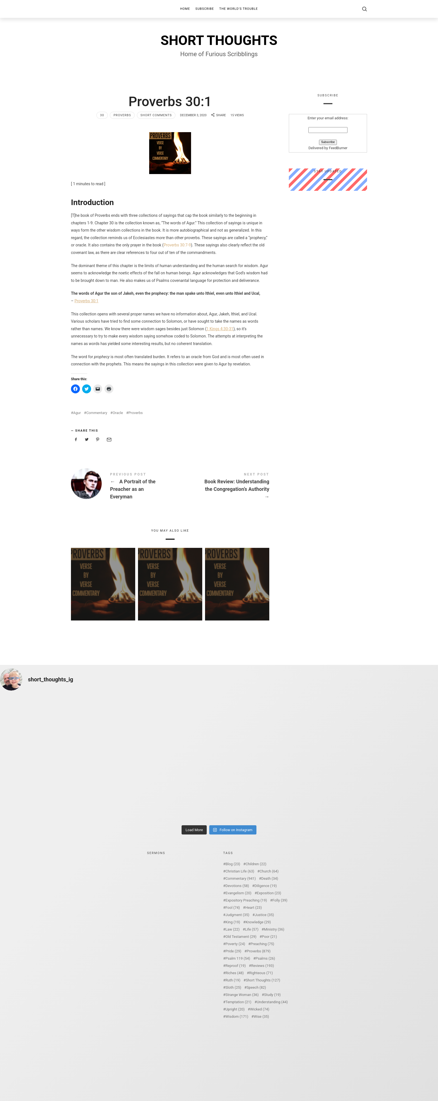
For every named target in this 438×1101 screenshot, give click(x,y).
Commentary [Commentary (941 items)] (240, 878)
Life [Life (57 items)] (251, 929)
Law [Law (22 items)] (232, 929)
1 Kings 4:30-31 (219, 329)
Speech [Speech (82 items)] (256, 987)
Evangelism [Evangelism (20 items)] (238, 893)
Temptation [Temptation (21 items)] (238, 1002)
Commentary (96, 413)
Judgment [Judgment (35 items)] (237, 915)
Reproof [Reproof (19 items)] (235, 965)
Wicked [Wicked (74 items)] (259, 1009)
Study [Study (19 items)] (272, 995)
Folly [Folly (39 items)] (279, 900)
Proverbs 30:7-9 (177, 245)
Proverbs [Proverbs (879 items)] (258, 951)
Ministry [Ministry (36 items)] (274, 929)
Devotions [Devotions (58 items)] (237, 886)
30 (102, 115)
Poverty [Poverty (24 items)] (235, 944)
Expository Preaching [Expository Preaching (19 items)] (246, 900)
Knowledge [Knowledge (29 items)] (258, 922)
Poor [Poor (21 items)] (269, 936)
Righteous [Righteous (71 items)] (261, 973)
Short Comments (156, 115)
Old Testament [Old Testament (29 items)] (240, 936)
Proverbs (122, 115)
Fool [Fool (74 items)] (232, 907)
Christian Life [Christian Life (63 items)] (239, 871)
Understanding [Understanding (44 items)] (272, 1002)
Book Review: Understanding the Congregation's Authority (219, 486)
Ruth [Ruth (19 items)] (232, 980)
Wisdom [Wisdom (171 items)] (236, 1016)
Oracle (118, 413)
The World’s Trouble (238, 9)
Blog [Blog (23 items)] (232, 864)
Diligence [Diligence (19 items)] (265, 886)
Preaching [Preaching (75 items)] (262, 944)
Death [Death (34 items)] (269, 878)
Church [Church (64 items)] (269, 871)
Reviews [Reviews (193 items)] (262, 965)
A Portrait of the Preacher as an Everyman (120, 486)
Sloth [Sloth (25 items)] (233, 987)
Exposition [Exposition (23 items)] (269, 893)
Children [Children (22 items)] (256, 864)
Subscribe (205, 9)
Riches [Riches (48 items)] (234, 973)
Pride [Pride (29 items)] (233, 951)
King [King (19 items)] (232, 922)
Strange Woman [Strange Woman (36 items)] (242, 995)
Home (185, 9)
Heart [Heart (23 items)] (253, 907)
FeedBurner (338, 148)
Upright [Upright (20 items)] (235, 1009)
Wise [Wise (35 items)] (261, 1016)
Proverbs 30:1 (87, 301)
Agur (77, 413)
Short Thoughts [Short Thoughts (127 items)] (263, 980)
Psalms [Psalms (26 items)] (265, 958)
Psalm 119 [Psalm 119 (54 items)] (237, 958)
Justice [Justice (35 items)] (264, 915)
